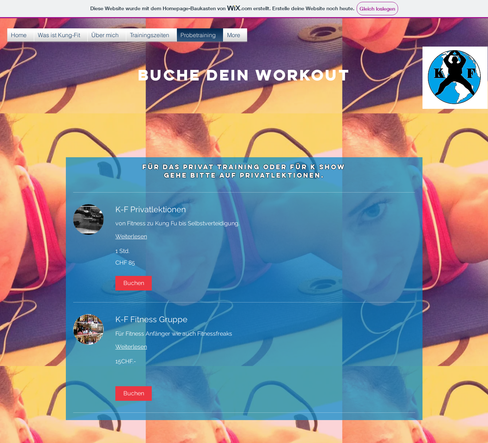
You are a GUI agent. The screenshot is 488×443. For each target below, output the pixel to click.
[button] (133, 283)
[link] (265, 209)
